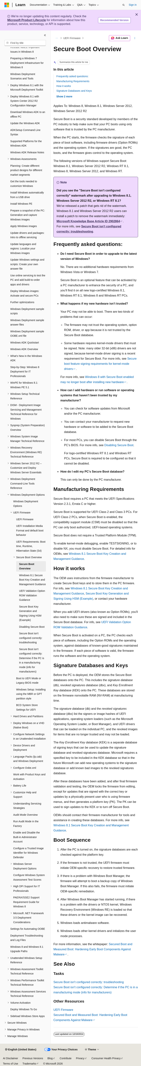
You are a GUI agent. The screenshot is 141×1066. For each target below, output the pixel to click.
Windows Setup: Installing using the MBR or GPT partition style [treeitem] (31, 694)
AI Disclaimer (10, 1058)
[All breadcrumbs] (56, 38)
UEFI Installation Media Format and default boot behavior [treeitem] (30, 530)
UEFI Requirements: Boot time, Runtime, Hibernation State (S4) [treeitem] (31, 546)
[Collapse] (45, 35)
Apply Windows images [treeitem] (23, 226)
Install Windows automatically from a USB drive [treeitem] (27, 195)
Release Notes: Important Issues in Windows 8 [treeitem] (24, 49)
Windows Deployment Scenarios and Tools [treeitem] (22, 76)
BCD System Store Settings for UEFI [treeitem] (27, 707)
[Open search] (123, 5)
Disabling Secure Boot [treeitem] (32, 626)
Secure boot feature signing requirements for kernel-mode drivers (100, 363)
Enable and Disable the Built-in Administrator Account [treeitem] (26, 837)
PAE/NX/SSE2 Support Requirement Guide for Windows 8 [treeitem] (26, 902)
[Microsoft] (6, 5)
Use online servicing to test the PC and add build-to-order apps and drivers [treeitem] (27, 280)
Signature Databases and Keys (74, 90)
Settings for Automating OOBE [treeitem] (27, 928)
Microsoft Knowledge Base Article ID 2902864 (88, 221)
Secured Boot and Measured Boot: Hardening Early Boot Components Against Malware (92, 949)
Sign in (133, 4)
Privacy (80, 1058)
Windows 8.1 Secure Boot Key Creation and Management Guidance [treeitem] (32, 580)
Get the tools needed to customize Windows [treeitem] (23, 183)
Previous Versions (32, 1058)
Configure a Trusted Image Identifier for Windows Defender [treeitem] (28, 853)
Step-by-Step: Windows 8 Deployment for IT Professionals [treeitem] (24, 372)
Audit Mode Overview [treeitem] (25, 814)
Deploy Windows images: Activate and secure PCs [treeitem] (24, 293)
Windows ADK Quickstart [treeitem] (24, 342)
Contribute (66, 1058)
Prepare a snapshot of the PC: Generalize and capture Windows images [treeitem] (27, 215)
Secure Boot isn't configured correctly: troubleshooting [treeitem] (30, 638)
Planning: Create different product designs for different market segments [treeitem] (26, 170)
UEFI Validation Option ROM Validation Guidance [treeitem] (32, 595)
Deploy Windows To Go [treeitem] (23, 1009)
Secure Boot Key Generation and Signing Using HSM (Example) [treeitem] (30, 613)
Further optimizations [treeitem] (22, 302)
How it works (63, 86)
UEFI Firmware (72, 38)
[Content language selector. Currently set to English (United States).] (20, 1050)
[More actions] (135, 38)
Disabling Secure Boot (118, 445)
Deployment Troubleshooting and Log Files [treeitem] (26, 938)
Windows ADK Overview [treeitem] (24, 349)
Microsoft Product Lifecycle (26, 20)
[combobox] (25, 43)
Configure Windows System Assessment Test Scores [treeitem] (29, 877)
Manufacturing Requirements (72, 81)
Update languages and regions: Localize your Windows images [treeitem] (23, 249)
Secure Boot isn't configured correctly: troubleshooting (88, 982)
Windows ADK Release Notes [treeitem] (27, 152)
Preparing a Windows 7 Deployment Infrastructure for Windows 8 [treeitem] (27, 63)
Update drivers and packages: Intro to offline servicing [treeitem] (27, 235)
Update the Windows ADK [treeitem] (25, 123)
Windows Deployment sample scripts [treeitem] (27, 311)
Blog (50, 1058)
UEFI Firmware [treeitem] (24, 519)
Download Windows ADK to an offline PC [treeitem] (27, 114)
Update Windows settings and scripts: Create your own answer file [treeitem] (27, 264)
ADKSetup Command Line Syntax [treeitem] (25, 132)
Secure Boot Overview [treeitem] (26, 566)
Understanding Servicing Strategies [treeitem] (27, 806)
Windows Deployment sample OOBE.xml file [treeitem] (27, 333)
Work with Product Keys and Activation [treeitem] (29, 776)
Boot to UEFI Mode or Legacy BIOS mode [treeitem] (28, 680)
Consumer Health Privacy (106, 1058)
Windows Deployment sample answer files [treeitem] (27, 322)
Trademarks (29, 1063)
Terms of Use (10, 1063)
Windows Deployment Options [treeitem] (25, 503)
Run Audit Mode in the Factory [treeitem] (26, 823)
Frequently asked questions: (72, 76)
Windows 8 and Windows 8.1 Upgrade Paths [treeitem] (26, 949)
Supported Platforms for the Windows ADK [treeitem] (26, 143)
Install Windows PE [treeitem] (21, 203)
